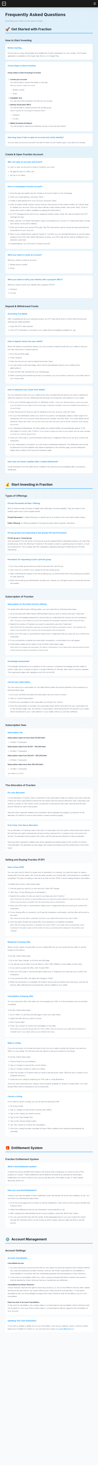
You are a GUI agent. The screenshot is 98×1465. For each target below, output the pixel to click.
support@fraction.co (67, 1354)
